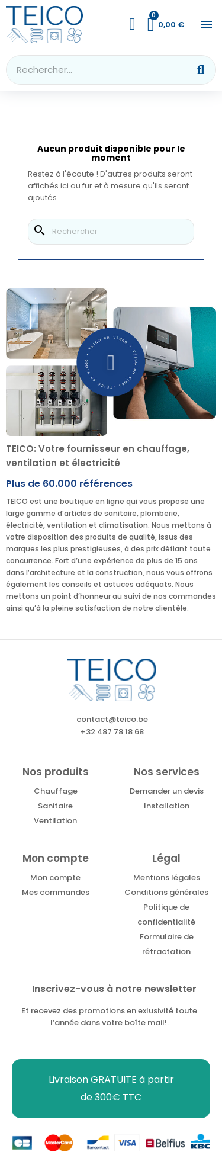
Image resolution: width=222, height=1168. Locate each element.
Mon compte (55, 877)
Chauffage (56, 791)
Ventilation (55, 820)
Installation (166, 805)
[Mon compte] (133, 24)
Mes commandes (55, 892)
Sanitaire (55, 805)
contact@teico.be (112, 719)
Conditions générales (166, 892)
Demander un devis (167, 791)
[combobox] (90, 70)
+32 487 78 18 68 (112, 731)
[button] (206, 24)
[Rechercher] (111, 232)
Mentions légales (166, 877)
